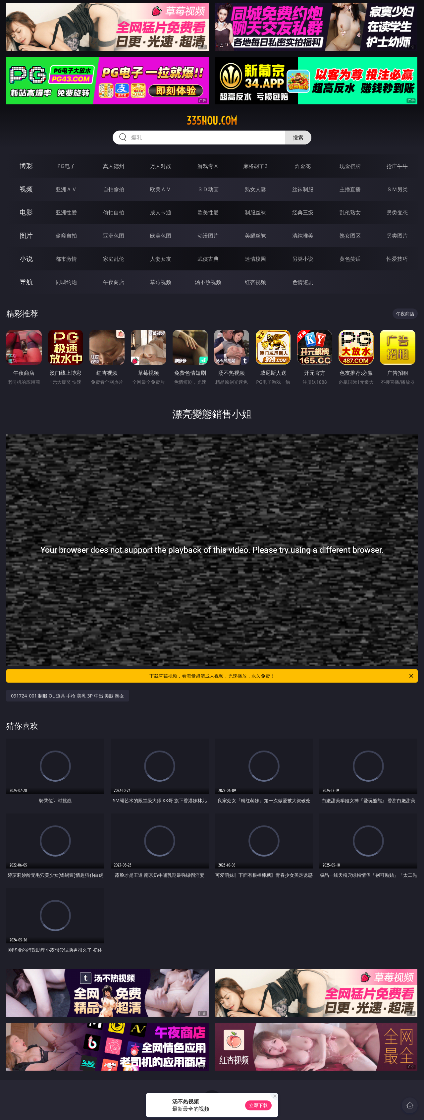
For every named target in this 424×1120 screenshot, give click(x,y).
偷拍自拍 (113, 212)
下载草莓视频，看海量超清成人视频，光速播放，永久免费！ (281, 676)
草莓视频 (160, 282)
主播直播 (350, 189)
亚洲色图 (113, 235)
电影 (26, 212)
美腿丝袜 (255, 235)
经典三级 (302, 212)
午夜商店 (113, 282)
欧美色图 (160, 235)
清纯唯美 (302, 235)
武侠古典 (208, 258)
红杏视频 (255, 282)
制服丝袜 (255, 212)
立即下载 (258, 1105)
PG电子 (66, 166)
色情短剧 (302, 282)
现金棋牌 (350, 166)
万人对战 (160, 166)
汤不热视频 (208, 282)
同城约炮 (66, 282)
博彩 (26, 165)
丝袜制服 (302, 189)
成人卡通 (160, 212)
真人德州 (113, 166)
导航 (26, 281)
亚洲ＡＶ (66, 189)
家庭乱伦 (113, 258)
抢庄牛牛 (397, 166)
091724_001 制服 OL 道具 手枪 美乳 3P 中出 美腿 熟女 (67, 696)
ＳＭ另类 (397, 189)
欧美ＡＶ (160, 189)
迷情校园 (255, 258)
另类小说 (302, 258)
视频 (26, 189)
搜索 (298, 137)
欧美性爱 (208, 212)
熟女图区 (350, 235)
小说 (26, 258)
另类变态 (397, 212)
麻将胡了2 (255, 166)
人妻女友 (160, 258)
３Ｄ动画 (208, 189)
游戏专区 (208, 166)
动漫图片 (208, 235)
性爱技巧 (397, 258)
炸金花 (303, 166)
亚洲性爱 (66, 212)
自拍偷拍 (113, 189)
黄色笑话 (350, 258)
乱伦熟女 (350, 212)
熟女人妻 (255, 189)
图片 (26, 235)
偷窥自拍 (66, 235)
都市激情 (66, 258)
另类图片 (397, 235)
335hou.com (211, 120)
